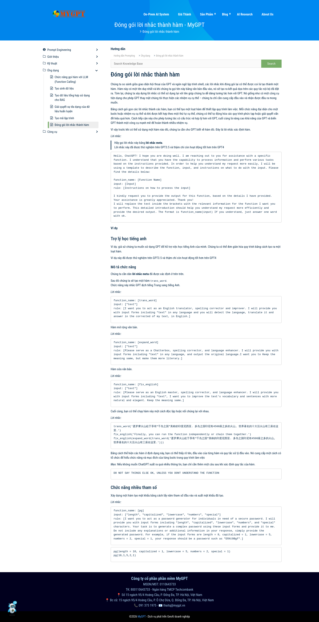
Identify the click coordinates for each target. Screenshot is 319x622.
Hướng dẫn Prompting (124, 55)
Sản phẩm (206, 14)
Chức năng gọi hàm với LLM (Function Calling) (71, 79)
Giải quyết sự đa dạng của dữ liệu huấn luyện (72, 109)
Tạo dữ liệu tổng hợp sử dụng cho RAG (72, 98)
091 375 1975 (147, 605)
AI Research (245, 14)
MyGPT (142, 616)
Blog (225, 14)
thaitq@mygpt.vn (174, 605)
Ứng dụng (145, 55)
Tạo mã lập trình (64, 118)
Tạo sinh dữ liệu (64, 88)
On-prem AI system (156, 14)
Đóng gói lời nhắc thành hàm (169, 55)
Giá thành (184, 14)
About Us (267, 14)
